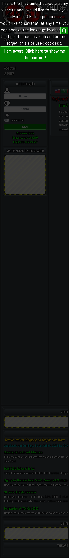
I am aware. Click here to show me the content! (34, 54)
